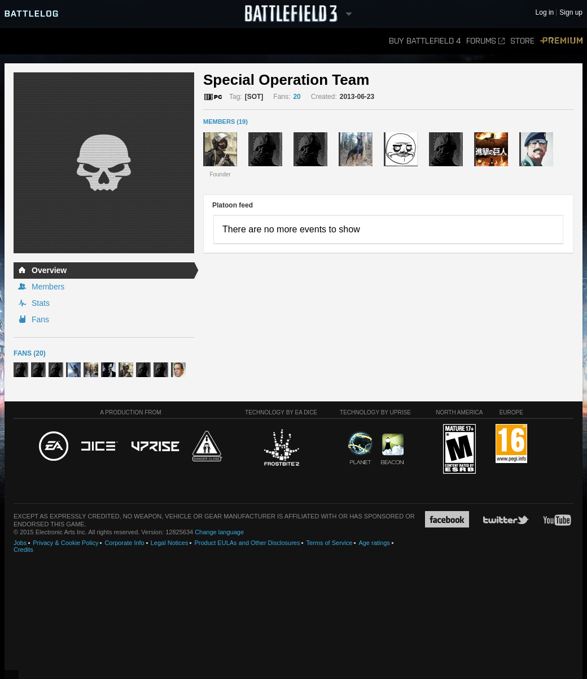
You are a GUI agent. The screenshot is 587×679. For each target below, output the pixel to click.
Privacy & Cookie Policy (65, 542)
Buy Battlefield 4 (425, 41)
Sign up (570, 12)
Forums (485, 41)
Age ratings (374, 542)
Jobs (20, 542)
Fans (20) (30, 353)
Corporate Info (124, 542)
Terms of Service (329, 542)
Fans (40, 319)
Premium (561, 41)
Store (522, 41)
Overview (49, 270)
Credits (23, 549)
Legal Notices (170, 542)
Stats (41, 303)
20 (296, 97)
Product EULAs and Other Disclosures (247, 542)
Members (48, 286)
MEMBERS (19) (225, 121)
